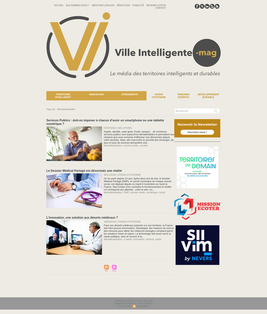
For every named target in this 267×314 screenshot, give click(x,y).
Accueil (59, 5)
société (143, 145)
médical (149, 238)
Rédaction (124, 5)
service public (130, 145)
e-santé (127, 238)
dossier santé (137, 191)
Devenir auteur (156, 5)
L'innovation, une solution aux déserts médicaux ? (82, 216)
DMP (125, 191)
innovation (138, 238)
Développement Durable (208, 96)
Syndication (142, 305)
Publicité (138, 5)
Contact (160, 8)
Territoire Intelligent (63, 96)
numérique (151, 191)
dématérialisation (113, 145)
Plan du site (124, 305)
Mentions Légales (103, 5)
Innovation (96, 94)
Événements (129, 94)
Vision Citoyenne (159, 96)
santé (161, 191)
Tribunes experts (183, 96)
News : (4, 88)
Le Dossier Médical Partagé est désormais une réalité (83, 170)
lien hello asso (209, 291)
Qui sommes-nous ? (78, 5)
